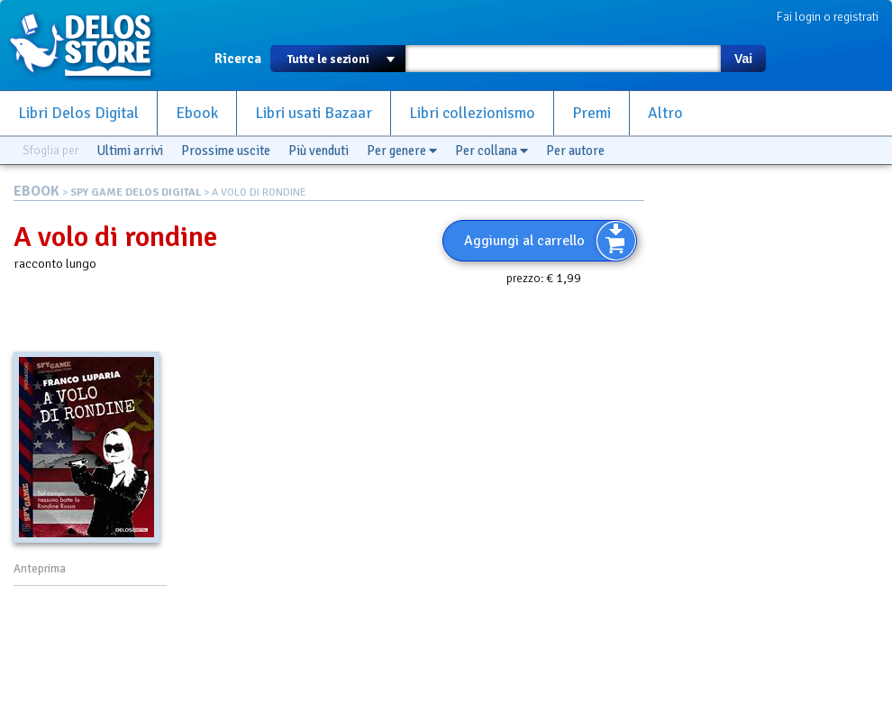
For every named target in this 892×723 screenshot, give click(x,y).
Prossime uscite (225, 150)
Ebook (197, 113)
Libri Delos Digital (78, 113)
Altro (665, 113)
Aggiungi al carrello (524, 241)
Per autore (575, 150)
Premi (591, 113)
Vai (743, 58)
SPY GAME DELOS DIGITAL (135, 192)
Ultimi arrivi (129, 150)
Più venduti (318, 150)
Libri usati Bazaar (313, 113)
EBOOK (36, 191)
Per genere (402, 150)
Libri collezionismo (472, 113)
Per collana (491, 150)
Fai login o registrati (827, 16)
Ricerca (237, 58)
